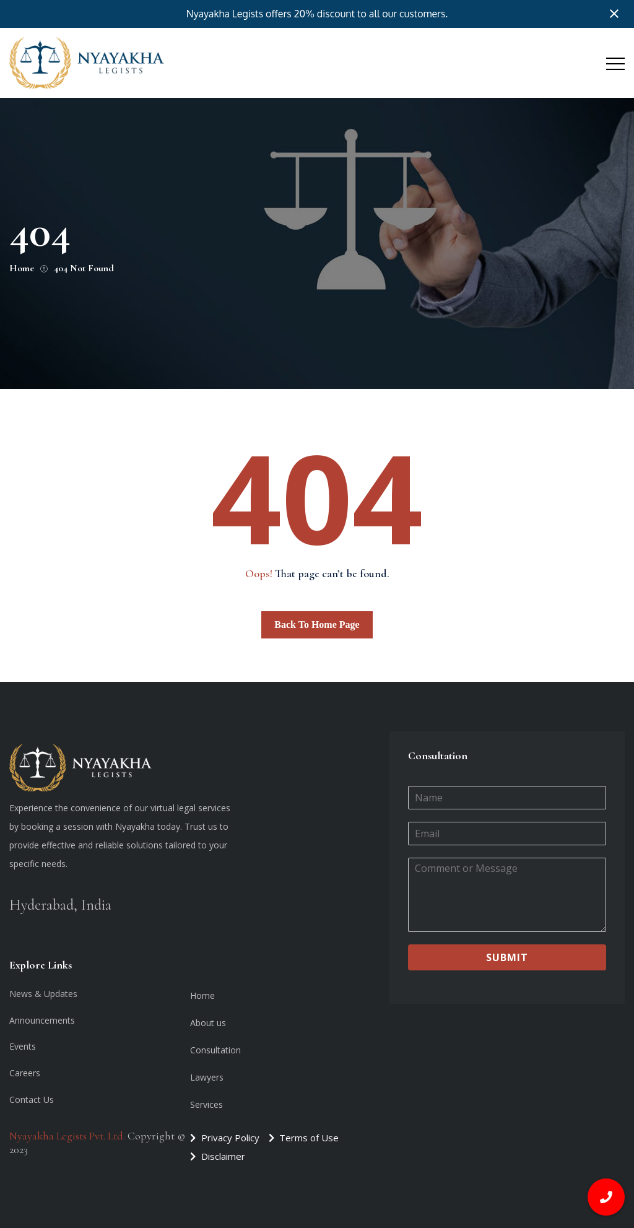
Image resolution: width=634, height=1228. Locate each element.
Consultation (215, 1050)
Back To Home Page (316, 624)
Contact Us (31, 1099)
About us (208, 1023)
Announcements (42, 1020)
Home (202, 995)
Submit (507, 957)
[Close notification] (614, 13)
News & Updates (43, 993)
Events (22, 1046)
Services (206, 1104)
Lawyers (207, 1077)
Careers (24, 1073)
